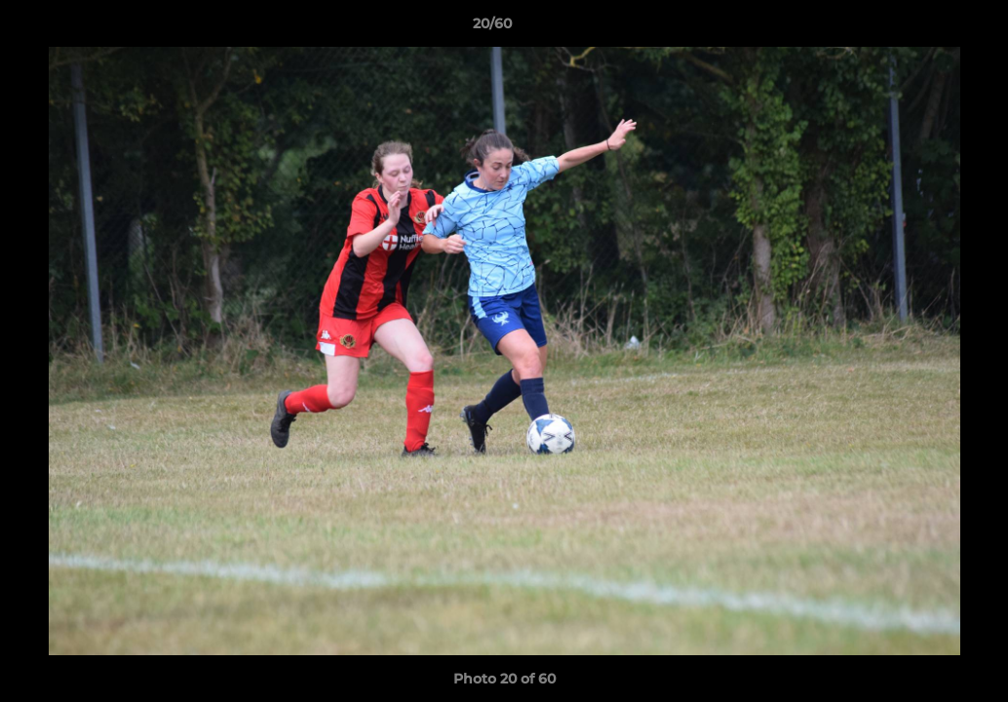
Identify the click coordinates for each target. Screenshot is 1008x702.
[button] (926, 28)
